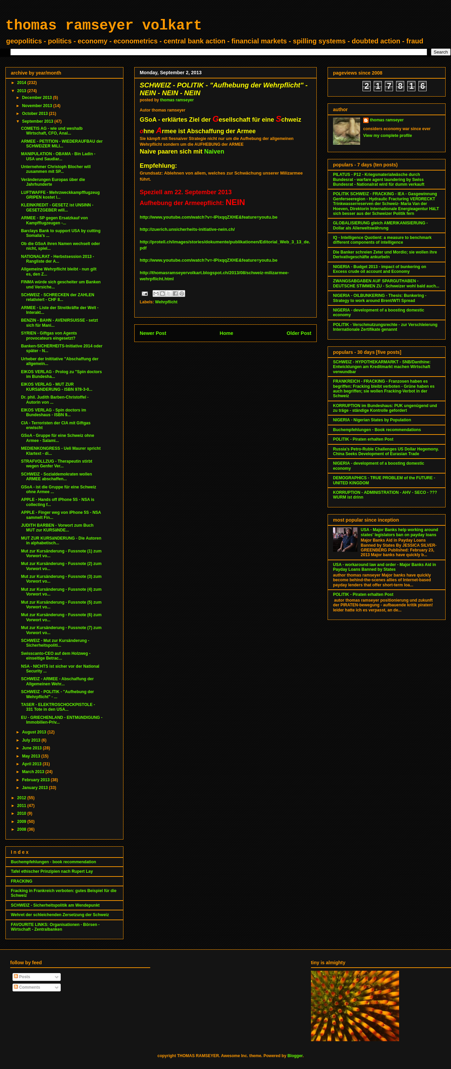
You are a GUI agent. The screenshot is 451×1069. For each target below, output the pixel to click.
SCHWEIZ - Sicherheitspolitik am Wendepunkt (55, 905)
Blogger (295, 1055)
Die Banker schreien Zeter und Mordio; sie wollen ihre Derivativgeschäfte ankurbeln (385, 254)
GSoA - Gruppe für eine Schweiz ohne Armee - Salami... (57, 438)
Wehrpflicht (166, 302)
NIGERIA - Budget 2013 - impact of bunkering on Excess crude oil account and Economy (379, 269)
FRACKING (21, 881)
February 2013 (36, 780)
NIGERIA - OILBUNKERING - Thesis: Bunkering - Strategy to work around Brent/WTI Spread (380, 298)
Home (226, 333)
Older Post (299, 333)
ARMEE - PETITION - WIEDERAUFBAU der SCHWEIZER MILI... (62, 143)
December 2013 (37, 97)
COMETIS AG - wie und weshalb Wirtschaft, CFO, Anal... (52, 131)
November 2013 (37, 105)
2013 (22, 90)
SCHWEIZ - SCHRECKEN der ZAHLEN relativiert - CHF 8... (57, 297)
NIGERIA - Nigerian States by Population (372, 420)
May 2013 (31, 756)
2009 (22, 821)
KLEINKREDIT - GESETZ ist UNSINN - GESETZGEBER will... (57, 207)
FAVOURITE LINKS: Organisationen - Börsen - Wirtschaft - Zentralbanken (55, 927)
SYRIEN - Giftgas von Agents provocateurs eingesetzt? (49, 335)
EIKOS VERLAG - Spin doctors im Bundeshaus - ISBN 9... (53, 412)
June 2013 (32, 748)
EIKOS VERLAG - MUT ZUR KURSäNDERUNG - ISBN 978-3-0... (56, 386)
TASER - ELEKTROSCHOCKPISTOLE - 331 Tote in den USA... (58, 707)
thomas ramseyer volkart (103, 26)
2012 (22, 797)
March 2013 (33, 771)
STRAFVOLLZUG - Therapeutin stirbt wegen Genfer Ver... (56, 463)
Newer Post (153, 333)
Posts (22, 976)
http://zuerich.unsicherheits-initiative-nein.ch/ (187, 229)
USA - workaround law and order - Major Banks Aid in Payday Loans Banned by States (384, 567)
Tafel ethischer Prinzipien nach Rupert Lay (52, 871)
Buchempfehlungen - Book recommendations (377, 429)
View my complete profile (387, 135)
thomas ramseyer (387, 120)
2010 (22, 813)
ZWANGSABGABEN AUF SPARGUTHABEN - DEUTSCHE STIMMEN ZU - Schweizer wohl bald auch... (386, 283)
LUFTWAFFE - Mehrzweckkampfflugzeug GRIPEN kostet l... (60, 195)
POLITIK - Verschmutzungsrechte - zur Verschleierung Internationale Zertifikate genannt (385, 327)
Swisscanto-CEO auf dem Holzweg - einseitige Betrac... (56, 656)
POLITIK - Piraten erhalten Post (363, 439)
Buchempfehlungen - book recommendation (53, 862)
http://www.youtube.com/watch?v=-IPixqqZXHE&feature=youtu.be (208, 217)
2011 (22, 805)
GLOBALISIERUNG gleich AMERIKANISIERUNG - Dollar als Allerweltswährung (380, 225)
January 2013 (35, 787)
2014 (22, 82)
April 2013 (32, 764)
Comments (27, 987)
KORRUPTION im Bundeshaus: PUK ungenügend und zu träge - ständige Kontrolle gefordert (385, 408)
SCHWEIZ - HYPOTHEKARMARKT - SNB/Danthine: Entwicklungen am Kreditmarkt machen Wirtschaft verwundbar (382, 367)
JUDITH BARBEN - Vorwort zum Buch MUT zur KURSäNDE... (57, 527)
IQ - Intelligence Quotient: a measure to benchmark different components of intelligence (382, 240)
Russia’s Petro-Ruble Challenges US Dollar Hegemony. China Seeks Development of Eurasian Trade (386, 451)
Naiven (214, 151)
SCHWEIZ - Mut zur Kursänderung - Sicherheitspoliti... (55, 643)
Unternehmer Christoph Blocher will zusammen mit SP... (56, 169)
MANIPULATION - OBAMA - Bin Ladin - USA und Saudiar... (58, 156)
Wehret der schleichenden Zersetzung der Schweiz (60, 914)
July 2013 (31, 740)
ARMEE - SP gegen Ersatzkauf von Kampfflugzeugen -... (54, 220)
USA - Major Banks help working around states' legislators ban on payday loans (399, 532)
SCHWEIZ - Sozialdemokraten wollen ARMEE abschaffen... (56, 476)
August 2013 (34, 732)
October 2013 (35, 113)
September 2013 (38, 121)
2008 (22, 829)
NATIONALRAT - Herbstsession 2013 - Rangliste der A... (57, 259)
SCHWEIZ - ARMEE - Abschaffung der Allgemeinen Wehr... (57, 681)
